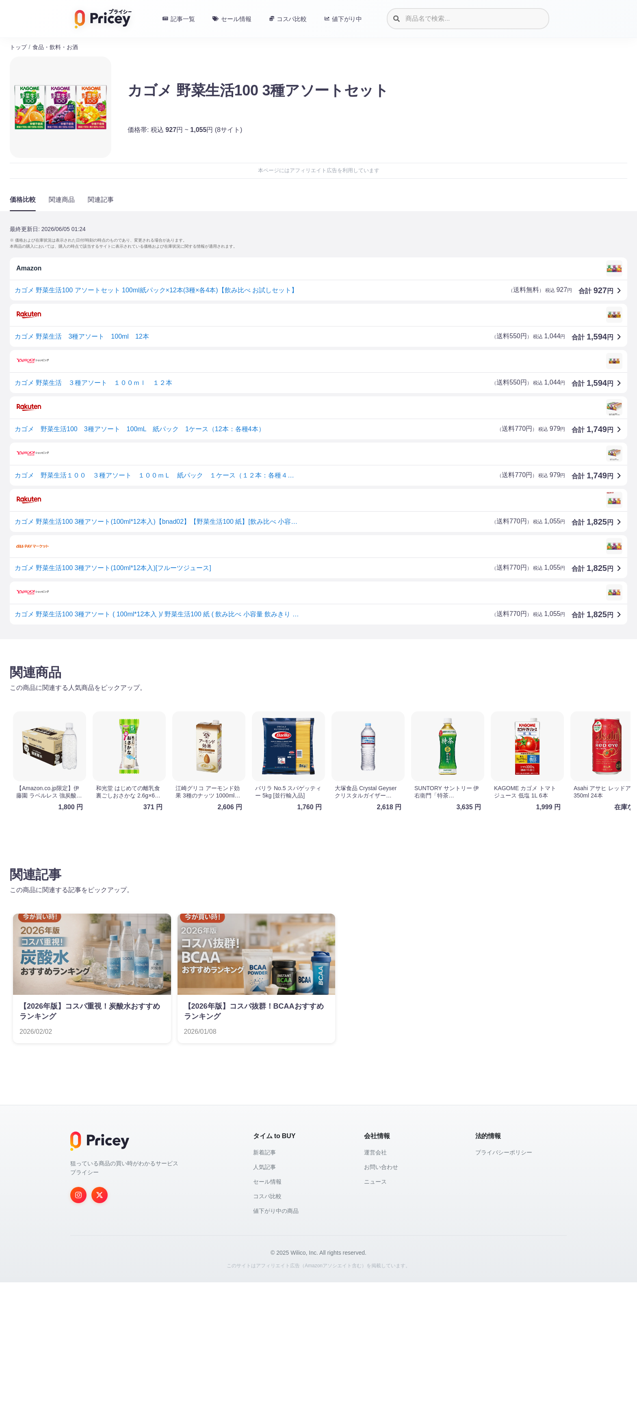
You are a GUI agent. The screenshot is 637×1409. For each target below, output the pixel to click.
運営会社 (375, 1279)
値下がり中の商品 (276, 1337)
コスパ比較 (267, 1323)
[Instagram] (78, 1322)
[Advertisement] (253, 709)
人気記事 (264, 1293)
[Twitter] (99, 1322)
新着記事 (264, 1279)
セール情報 (267, 1308)
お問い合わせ (381, 1293)
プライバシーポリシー (503, 1279)
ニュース (375, 1308)
